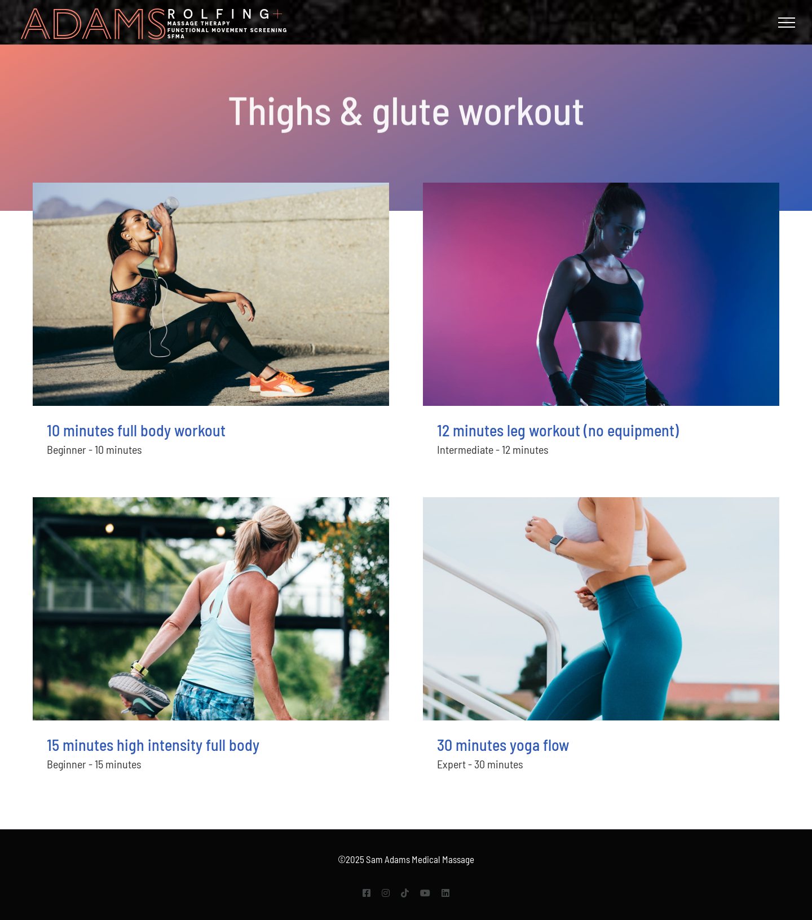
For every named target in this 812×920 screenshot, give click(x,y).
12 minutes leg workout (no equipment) (558, 430)
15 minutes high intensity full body (153, 744)
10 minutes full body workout (136, 430)
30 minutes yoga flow (503, 744)
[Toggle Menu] (787, 22)
